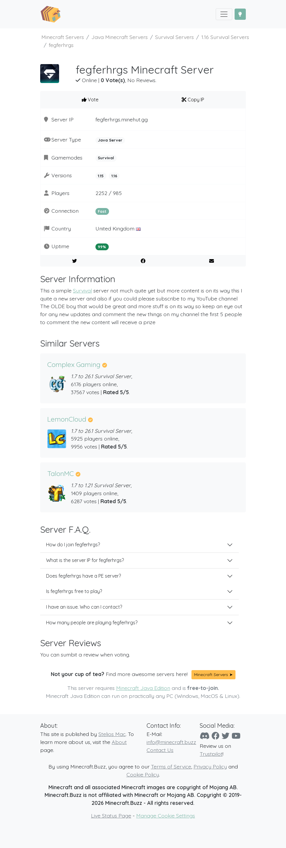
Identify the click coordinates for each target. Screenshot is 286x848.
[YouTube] (236, 736)
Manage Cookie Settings (165, 815)
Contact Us (160, 750)
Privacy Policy (210, 766)
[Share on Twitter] (74, 261)
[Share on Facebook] (143, 261)
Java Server (110, 140)
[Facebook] (216, 736)
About (119, 742)
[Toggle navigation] (224, 14)
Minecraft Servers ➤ (213, 674)
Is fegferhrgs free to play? (74, 591)
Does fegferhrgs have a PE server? (83, 576)
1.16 (114, 175)
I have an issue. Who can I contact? (84, 607)
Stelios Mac (112, 734)
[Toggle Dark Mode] (240, 14)
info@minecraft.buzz (171, 742)
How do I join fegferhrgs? (73, 545)
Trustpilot (211, 753)
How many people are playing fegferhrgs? (91, 623)
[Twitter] (226, 736)
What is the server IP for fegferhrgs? (85, 560)
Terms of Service (171, 766)
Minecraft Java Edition (143, 688)
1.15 (101, 175)
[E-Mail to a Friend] (211, 261)
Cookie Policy (142, 774)
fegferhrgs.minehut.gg (121, 119)
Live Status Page (111, 815)
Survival (106, 157)
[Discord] (204, 736)
